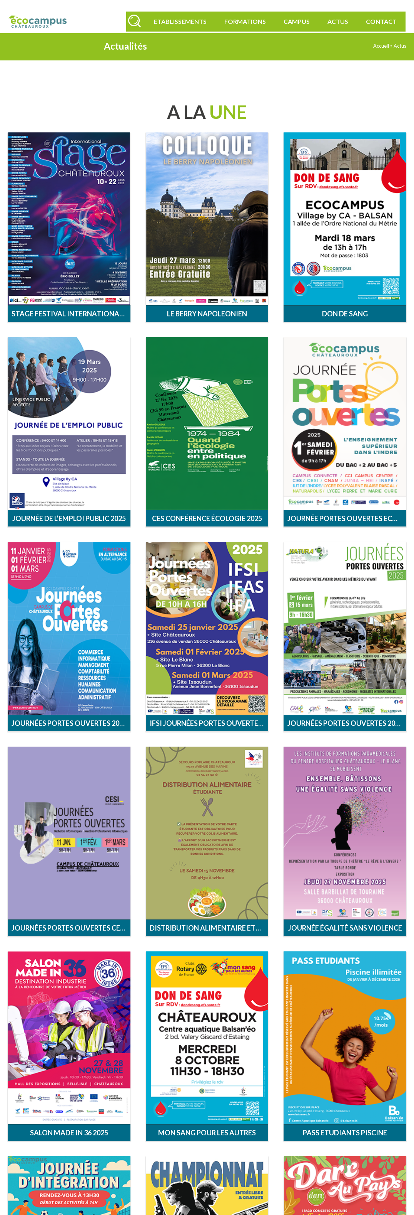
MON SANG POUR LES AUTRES (207, 1144)
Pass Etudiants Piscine (345, 1144)
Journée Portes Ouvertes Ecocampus (346, 530)
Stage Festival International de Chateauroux (71, 325)
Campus (290, 21)
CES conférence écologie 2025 (207, 530)
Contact (374, 21)
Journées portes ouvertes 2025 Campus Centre (71, 734)
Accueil (381, 57)
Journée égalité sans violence (345, 939)
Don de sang (345, 325)
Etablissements (173, 21)
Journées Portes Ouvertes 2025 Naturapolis (346, 734)
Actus (331, 21)
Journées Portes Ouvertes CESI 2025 (71, 939)
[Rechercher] (130, 20)
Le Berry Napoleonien (207, 325)
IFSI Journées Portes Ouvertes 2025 (209, 734)
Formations (238, 21)
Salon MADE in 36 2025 (69, 1144)
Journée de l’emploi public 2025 (69, 530)
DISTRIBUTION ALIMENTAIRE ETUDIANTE (209, 939)
